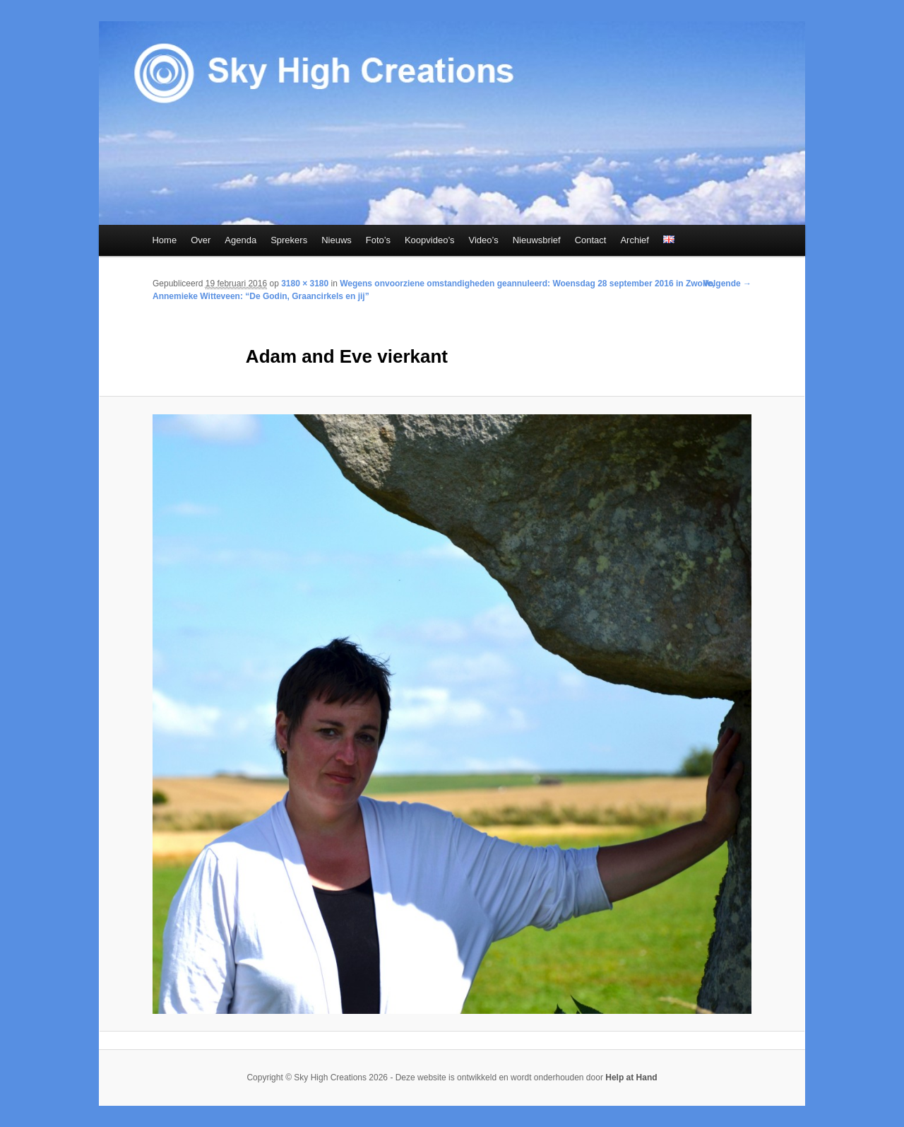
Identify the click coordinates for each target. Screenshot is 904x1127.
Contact (591, 240)
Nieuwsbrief (537, 240)
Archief (634, 240)
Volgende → (727, 283)
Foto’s (378, 240)
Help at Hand (631, 1077)
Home (164, 240)
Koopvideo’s (430, 240)
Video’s (484, 240)
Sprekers (288, 240)
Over (200, 240)
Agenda (240, 240)
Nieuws (336, 240)
